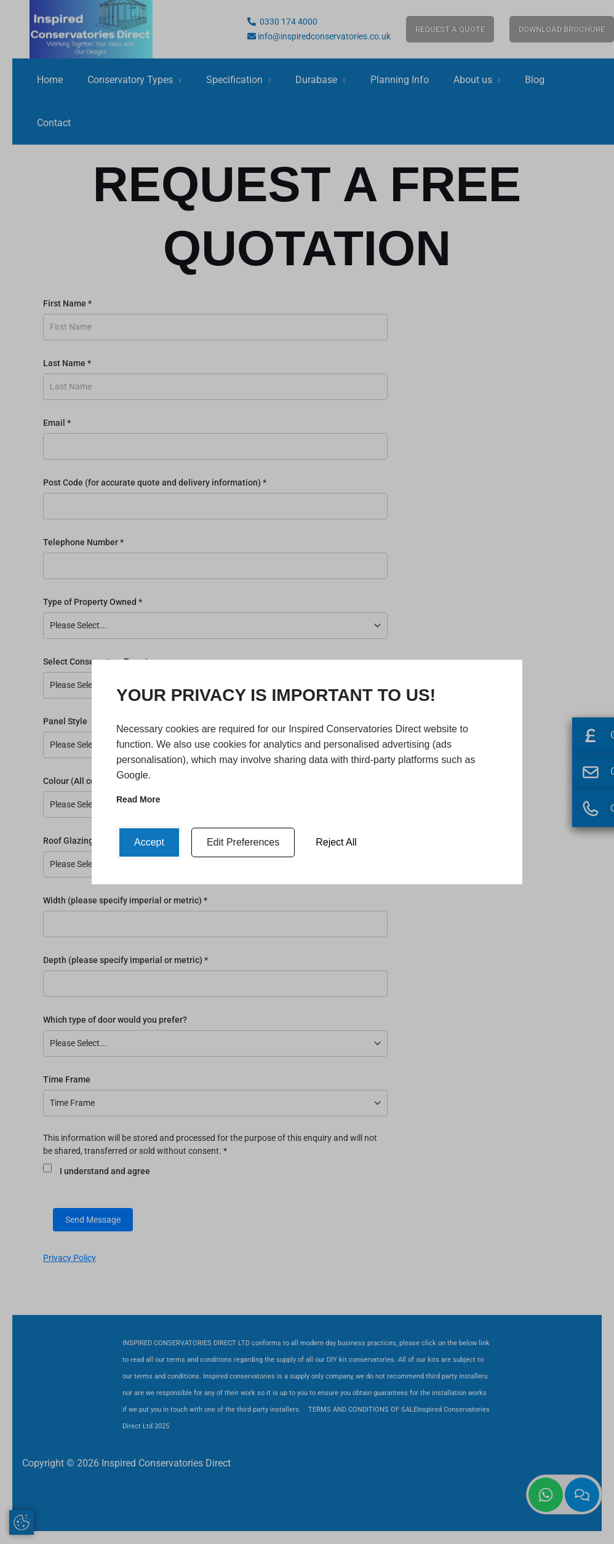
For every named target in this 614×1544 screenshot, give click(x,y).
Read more (138, 799)
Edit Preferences (243, 842)
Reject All (336, 842)
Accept (149, 842)
